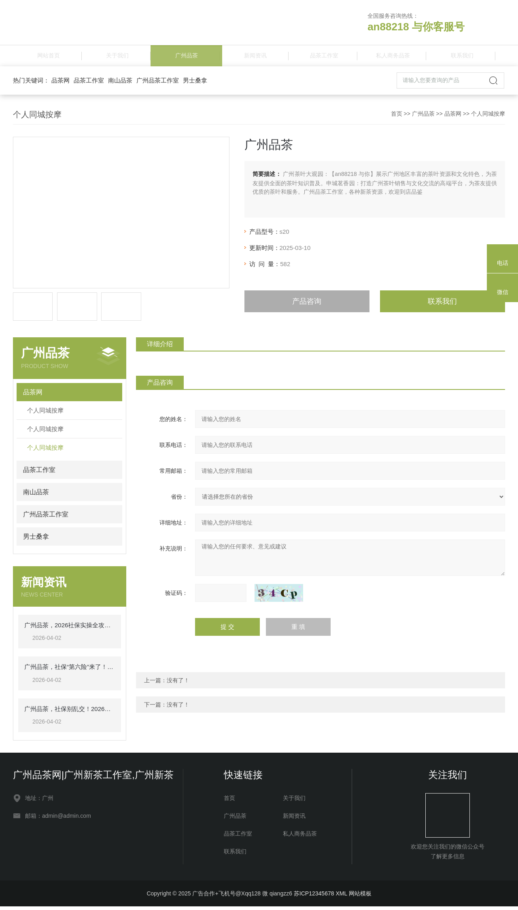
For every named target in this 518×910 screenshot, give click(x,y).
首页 (396, 117)
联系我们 (461, 57)
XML (341, 897)
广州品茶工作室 (157, 83)
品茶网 (60, 83)
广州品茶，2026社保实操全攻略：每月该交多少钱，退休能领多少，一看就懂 (69, 628)
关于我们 (116, 57)
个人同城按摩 (488, 117)
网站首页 (47, 57)
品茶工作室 (323, 57)
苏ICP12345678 (314, 897)
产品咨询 (306, 305)
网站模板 (360, 897)
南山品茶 (120, 83)
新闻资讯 (254, 57)
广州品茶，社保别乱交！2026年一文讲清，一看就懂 (69, 712)
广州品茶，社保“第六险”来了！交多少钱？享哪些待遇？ (69, 670)
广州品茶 (185, 57)
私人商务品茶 (391, 57)
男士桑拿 (195, 83)
